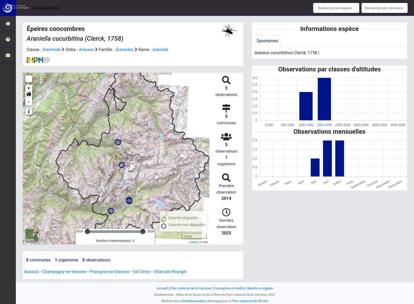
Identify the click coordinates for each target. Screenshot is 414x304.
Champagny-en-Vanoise (64, 271)
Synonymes (267, 40)
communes (38, 259)
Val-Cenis (142, 271)
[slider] (87, 231)
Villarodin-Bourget (170, 271)
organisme (66, 259)
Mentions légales (260, 288)
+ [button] (28, 88)
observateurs (97, 259)
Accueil (162, 288)
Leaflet (193, 242)
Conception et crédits (229, 288)
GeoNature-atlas (193, 301)
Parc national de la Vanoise (190, 288)
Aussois (31, 271)
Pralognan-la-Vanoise (110, 271)
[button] (28, 95)
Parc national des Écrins (250, 301)
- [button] (28, 102)
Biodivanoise (45, 8)
